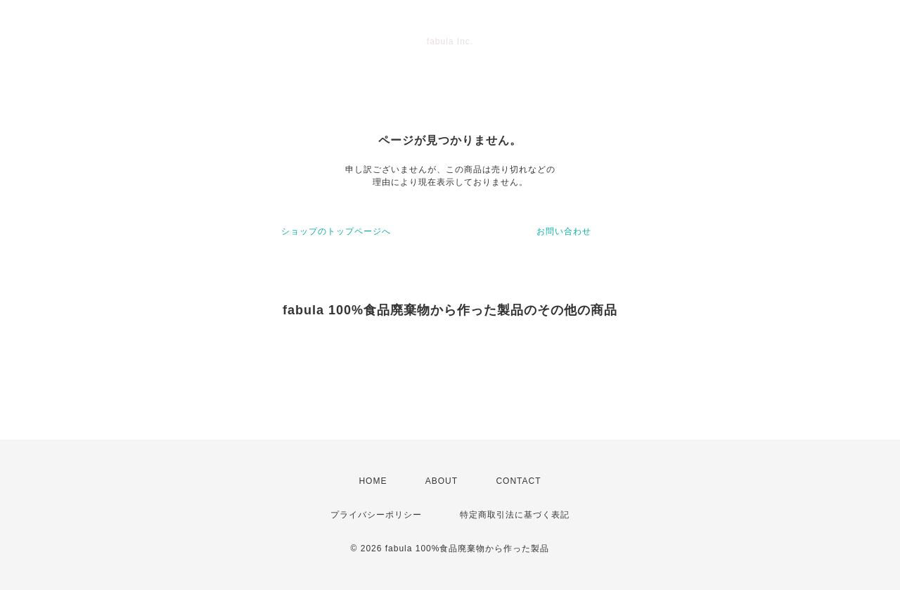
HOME (373, 481)
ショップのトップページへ (336, 231)
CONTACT (518, 481)
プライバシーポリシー (376, 515)
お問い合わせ (563, 231)
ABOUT (441, 481)
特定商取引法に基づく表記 (515, 515)
